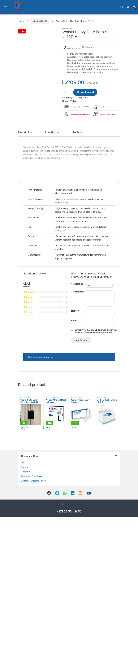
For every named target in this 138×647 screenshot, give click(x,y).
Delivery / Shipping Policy (33, 611)
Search (121, 7)
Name (75, 441)
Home (21, 21)
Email (74, 451)
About (24, 593)
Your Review (77, 422)
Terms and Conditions (31, 606)
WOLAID (73, 101)
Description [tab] (25, 262)
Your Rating (77, 414)
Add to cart (87, 92)
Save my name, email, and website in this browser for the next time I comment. (96, 461)
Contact (24, 597)
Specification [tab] (52, 262)
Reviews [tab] (78, 262)
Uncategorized (40, 21)
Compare (89, 47)
